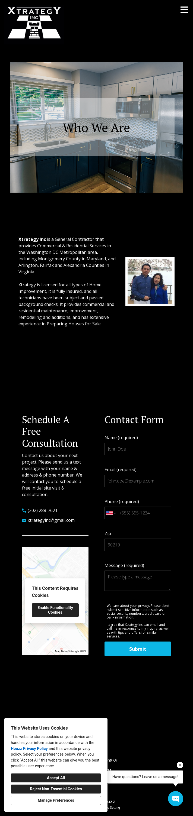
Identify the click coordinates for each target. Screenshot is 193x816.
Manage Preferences (56, 800)
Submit (137, 649)
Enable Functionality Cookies (55, 610)
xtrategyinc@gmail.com (51, 520)
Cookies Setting (108, 807)
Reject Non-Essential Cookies (56, 789)
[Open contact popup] (175, 798)
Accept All (56, 778)
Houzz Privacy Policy (29, 748)
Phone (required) (138, 508)
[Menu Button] (184, 9)
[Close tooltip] (180, 765)
